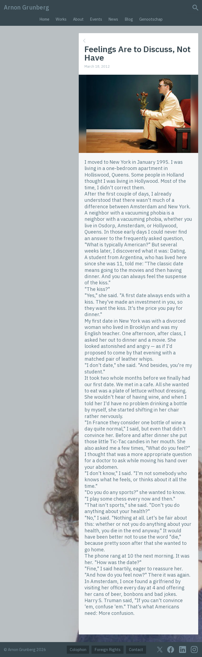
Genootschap (151, 19)
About (78, 19)
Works (61, 19)
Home (44, 19)
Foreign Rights (107, 649)
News (113, 19)
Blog (129, 19)
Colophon (78, 649)
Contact (136, 649)
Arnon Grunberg (26, 7)
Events (96, 19)
